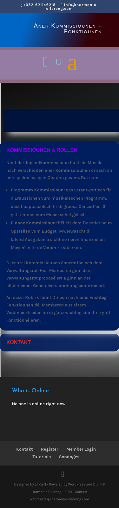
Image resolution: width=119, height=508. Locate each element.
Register (49, 449)
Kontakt (24, 449)
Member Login (81, 449)
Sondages (69, 457)
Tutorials (42, 457)
